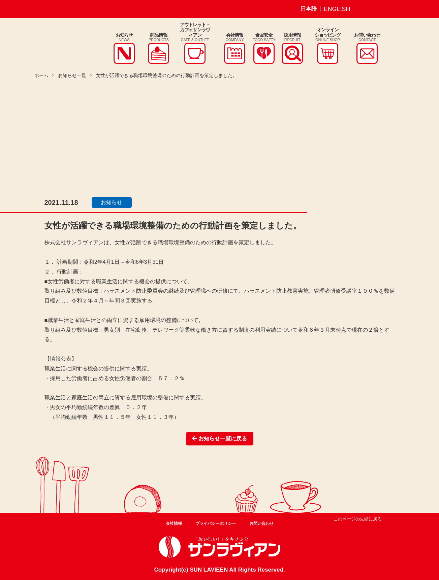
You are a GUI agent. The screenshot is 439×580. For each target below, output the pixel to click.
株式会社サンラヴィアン (57, 45)
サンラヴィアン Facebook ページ (381, 9)
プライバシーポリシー (215, 523)
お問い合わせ (261, 523)
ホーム (41, 75)
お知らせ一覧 (72, 75)
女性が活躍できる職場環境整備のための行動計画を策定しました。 (166, 75)
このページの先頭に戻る (358, 518)
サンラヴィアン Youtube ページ (396, 9)
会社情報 (174, 523)
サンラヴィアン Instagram (365, 9)
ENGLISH (337, 9)
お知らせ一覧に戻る (219, 438)
